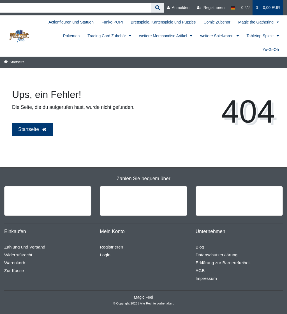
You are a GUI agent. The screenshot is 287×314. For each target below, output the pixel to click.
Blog (200, 247)
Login (105, 254)
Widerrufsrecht (18, 254)
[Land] (233, 7)
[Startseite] (14, 62)
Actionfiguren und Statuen (71, 22)
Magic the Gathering (256, 22)
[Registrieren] (211, 7)
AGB (200, 270)
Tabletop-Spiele (261, 36)
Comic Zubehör (216, 22)
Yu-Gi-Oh (271, 49)
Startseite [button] (32, 129)
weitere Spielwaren (217, 36)
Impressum (206, 278)
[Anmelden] (178, 7)
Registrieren (111, 247)
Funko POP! (112, 22)
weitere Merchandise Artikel (163, 36)
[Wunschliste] (245, 7)
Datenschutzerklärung (217, 254)
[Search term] (75, 8)
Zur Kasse (14, 270)
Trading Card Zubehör (107, 36)
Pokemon (71, 36)
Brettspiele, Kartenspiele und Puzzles (163, 22)
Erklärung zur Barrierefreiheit (223, 262)
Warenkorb (14, 262)
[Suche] (157, 8)
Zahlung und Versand (24, 247)
